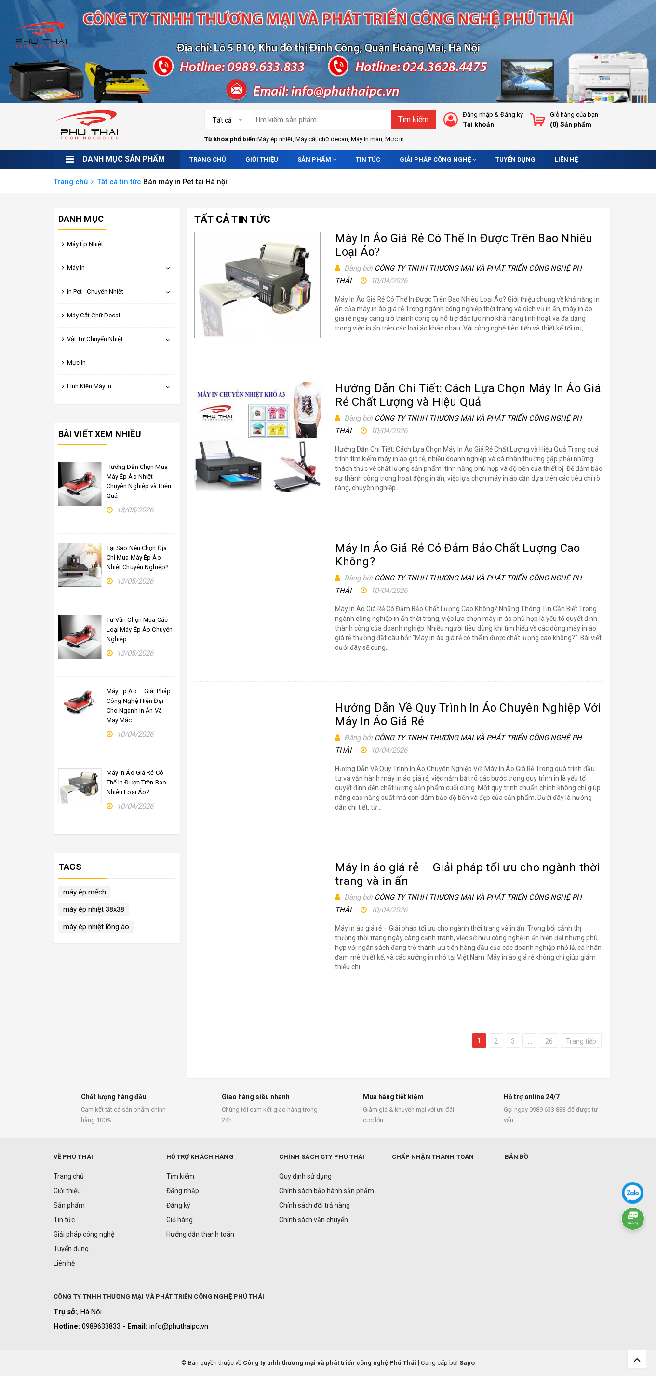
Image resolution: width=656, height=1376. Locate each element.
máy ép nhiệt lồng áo (96, 926)
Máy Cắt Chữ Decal (93, 315)
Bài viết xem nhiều (99, 434)
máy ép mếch (84, 892)
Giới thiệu (261, 159)
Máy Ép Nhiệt (85, 244)
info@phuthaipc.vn (178, 1326)
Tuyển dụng (515, 159)
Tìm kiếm (413, 119)
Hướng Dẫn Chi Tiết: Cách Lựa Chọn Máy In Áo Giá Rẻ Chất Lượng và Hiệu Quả (468, 395)
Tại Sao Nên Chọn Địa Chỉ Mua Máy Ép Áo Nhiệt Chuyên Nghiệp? (138, 557)
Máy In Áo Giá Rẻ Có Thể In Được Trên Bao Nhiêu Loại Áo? (137, 782)
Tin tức (368, 159)
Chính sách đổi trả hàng (314, 1205)
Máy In (76, 267)
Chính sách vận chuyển (313, 1220)
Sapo (467, 1362)
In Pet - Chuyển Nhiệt (95, 291)
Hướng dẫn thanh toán (200, 1234)
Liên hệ (566, 159)
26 (549, 1041)
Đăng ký (511, 114)
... (530, 1041)
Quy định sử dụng (305, 1176)
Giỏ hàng (179, 1220)
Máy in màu (366, 139)
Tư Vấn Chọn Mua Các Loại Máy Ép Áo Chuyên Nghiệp (140, 629)
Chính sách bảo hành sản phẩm (326, 1191)
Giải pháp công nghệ (438, 159)
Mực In (76, 362)
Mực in (394, 139)
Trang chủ (207, 159)
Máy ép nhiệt (275, 139)
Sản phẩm (316, 159)
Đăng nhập (478, 114)
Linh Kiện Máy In (89, 386)
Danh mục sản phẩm (123, 159)
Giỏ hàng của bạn (574, 114)
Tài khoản (478, 124)
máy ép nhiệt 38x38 (93, 909)
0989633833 (102, 1326)
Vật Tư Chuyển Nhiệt (95, 339)
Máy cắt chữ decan (321, 139)
